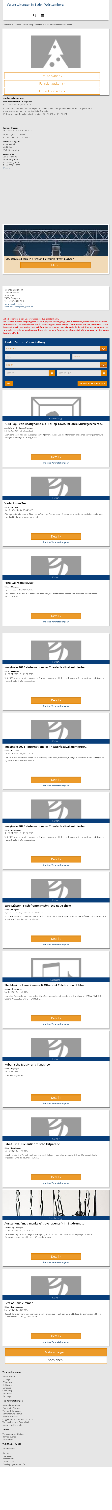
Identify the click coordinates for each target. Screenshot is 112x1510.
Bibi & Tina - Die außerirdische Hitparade (32, 1144)
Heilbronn (15, 751)
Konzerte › (56, 979)
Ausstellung (9, 428)
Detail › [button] (56, 457)
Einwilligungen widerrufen (14, 1464)
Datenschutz (8, 1461)
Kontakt (5, 1453)
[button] (34, 15)
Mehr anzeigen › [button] (56, 1352)
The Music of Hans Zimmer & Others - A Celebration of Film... (45, 985)
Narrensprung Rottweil (12, 1413)
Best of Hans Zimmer (18, 1303)
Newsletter (7, 1439)
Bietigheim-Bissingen (24, 428)
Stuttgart (15, 507)
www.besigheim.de (13, 303)
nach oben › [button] (56, 1360)
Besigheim (39, 24)
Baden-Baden (8, 1376)
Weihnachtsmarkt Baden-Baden (16, 1422)
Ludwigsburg (16, 830)
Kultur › (56, 498)
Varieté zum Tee (15, 503)
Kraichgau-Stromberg (23, 24)
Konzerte (8, 989)
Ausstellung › (56, 418)
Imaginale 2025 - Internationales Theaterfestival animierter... (45, 667)
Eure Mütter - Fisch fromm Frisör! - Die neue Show (37, 905)
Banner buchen (9, 1436)
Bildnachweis (8, 1458)
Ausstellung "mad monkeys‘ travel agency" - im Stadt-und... (44, 1223)
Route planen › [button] (52, 76)
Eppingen (15, 671)
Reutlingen (7, 1396)
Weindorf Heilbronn (11, 1410)
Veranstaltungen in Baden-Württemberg (35, 3)
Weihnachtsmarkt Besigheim (60, 24)
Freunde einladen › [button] (52, 91)
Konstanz (6, 1387)
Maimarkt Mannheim (11, 1405)
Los (9, 383)
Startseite (6, 24)
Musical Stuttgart (10, 1416)
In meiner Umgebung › (92, 383)
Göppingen (7, 1382)
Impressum (7, 1455)
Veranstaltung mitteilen (13, 1434)
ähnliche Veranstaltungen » (56, 462)
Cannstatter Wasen (11, 1408)
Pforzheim (7, 1393)
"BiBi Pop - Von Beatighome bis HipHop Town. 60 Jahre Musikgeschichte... (54, 424)
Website (6, 168)
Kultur (6, 507)
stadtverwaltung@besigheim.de (18, 306)
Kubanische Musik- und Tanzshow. (27, 1064)
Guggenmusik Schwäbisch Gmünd (17, 1419)
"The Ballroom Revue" (19, 583)
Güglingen (15, 1068)
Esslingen (6, 1379)
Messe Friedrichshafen (12, 1425)
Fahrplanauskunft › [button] (52, 83)
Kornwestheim (17, 1307)
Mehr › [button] (55, 265)
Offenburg (7, 1390)
